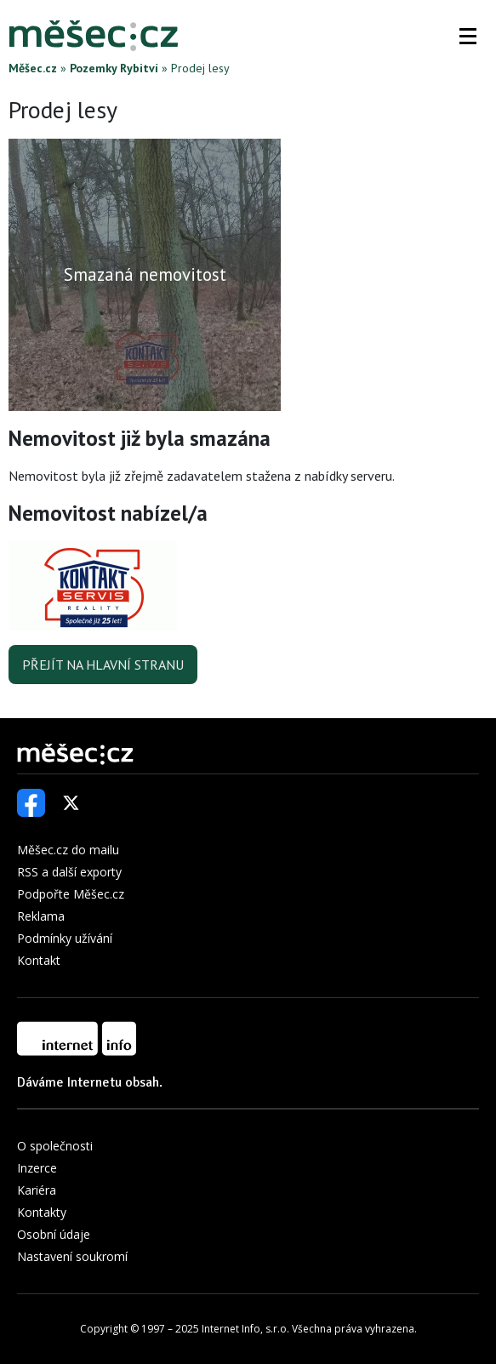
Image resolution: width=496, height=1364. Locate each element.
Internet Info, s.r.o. (245, 1328)
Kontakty (41, 1212)
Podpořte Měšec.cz (70, 894)
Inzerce (37, 1168)
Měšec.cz (33, 68)
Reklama (41, 916)
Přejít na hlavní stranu (103, 664)
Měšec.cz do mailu (68, 850)
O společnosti (55, 1146)
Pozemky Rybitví (114, 68)
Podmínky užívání (64, 938)
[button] (468, 35)
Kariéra (36, 1190)
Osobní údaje (53, 1234)
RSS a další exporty (69, 872)
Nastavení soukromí (72, 1256)
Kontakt (38, 960)
